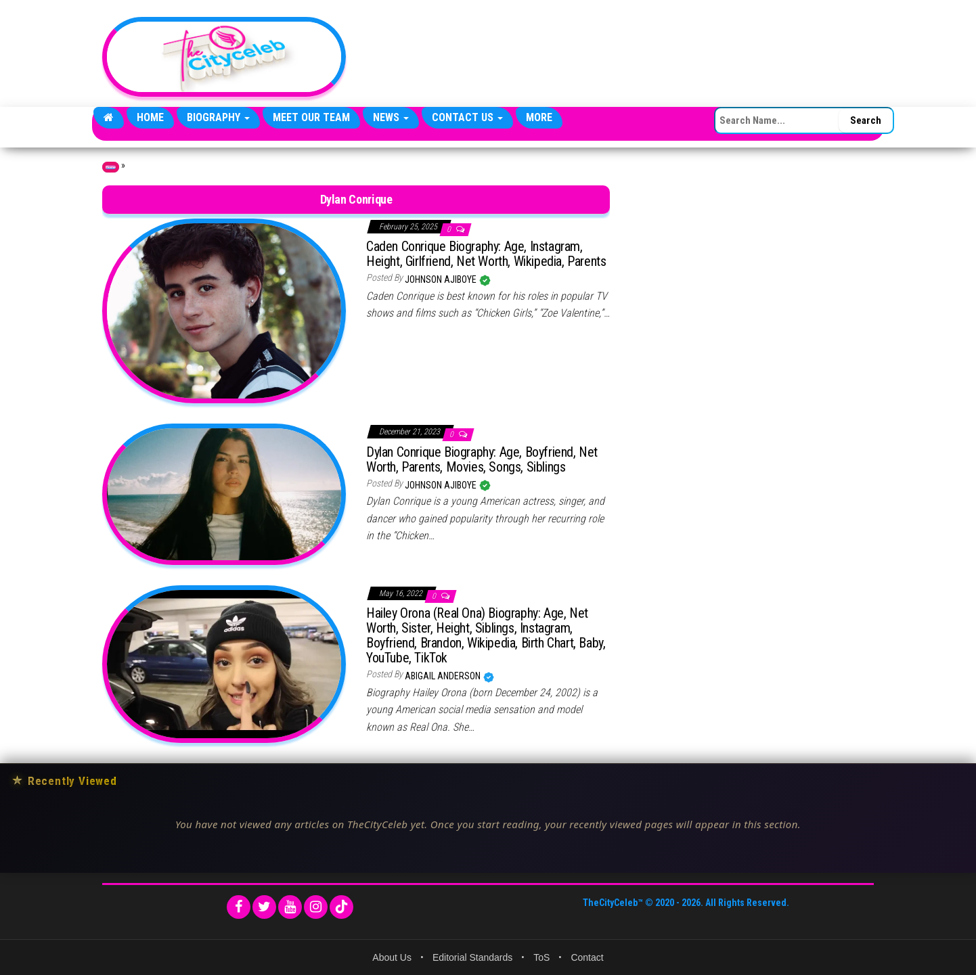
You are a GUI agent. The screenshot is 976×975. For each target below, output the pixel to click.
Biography (218, 117)
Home (150, 117)
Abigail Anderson (444, 676)
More (539, 117)
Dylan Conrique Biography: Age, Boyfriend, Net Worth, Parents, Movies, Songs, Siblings (482, 459)
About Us (392, 957)
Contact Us (467, 117)
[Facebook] (238, 907)
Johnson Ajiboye (442, 279)
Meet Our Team (311, 117)
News (391, 117)
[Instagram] (316, 907)
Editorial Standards (472, 957)
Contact (587, 957)
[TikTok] (341, 907)
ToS (541, 957)
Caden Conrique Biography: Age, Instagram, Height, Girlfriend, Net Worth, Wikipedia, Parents (486, 253)
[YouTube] (290, 907)
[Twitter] (264, 907)
